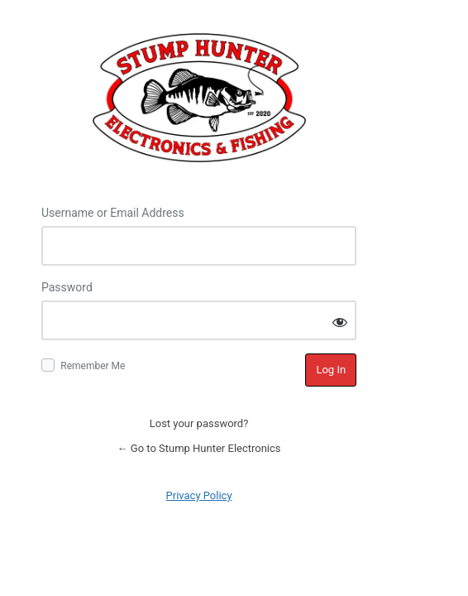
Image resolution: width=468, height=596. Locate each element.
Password (67, 287)
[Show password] (339, 321)
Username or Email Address (112, 212)
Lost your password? (199, 423)
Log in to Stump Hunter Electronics (199, 97)
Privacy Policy (199, 495)
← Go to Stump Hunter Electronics (199, 448)
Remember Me (92, 366)
